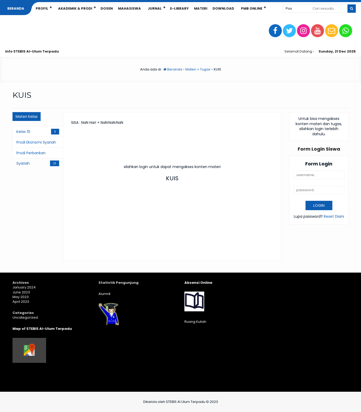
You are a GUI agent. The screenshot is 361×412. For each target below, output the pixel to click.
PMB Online (251, 8)
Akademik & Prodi (75, 8)
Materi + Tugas (197, 69)
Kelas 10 (23, 131)
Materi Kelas (27, 116)
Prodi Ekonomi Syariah (36, 142)
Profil (42, 8)
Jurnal (155, 8)
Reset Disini (334, 216)
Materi (200, 8)
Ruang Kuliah (195, 321)
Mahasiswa (129, 8)
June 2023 (21, 292)
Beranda (15, 8)
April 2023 (21, 301)
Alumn (104, 293)
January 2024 (24, 287)
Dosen (107, 8)
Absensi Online (198, 282)
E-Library (179, 8)
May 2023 (21, 296)
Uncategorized (25, 317)
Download (223, 8)
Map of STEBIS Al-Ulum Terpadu (42, 328)
